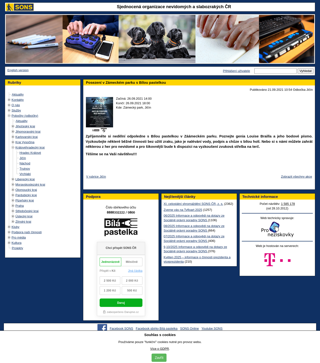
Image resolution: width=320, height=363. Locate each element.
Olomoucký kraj (26, 190)
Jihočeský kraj (25, 126)
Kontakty (18, 100)
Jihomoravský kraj (27, 131)
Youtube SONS (212, 328)
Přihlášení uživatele (236, 71)
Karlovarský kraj (26, 137)
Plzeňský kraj (24, 200)
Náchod (24, 163)
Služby (16, 110)
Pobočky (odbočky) (25, 115)
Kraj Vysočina (24, 142)
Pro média (19, 237)
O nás (16, 105)
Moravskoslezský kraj (30, 184)
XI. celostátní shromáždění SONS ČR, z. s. (193, 204)
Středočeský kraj (26, 211)
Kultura (16, 243)
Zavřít (159, 358)
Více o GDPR (159, 348)
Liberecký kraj (25, 179)
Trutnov (24, 168)
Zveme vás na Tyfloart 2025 (183, 210)
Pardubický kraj (26, 195)
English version (18, 70)
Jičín (22, 158)
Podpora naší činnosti (27, 232)
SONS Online (189, 328)
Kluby (15, 227)
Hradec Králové (30, 153)
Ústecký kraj (23, 216)
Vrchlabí (25, 174)
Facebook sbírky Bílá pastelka (156, 328)
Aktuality (18, 94)
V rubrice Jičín (96, 176)
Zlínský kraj (23, 221)
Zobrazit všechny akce (296, 176)
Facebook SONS (121, 328)
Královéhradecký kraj (30, 147)
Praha (19, 205)
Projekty (17, 248)
